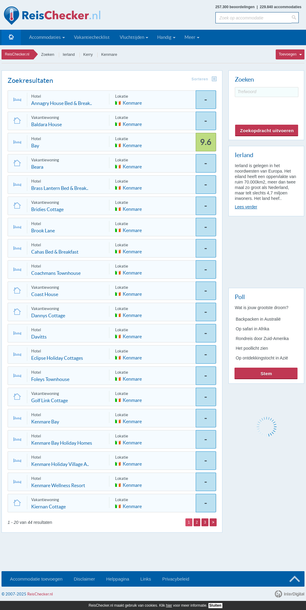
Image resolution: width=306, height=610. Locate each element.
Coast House (44, 294)
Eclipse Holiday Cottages (57, 358)
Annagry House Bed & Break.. (61, 103)
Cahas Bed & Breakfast (54, 251)
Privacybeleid (175, 578)
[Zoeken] (295, 17)
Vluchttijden (132, 37)
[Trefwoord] (266, 92)
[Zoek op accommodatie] (253, 17)
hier (169, 605)
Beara (37, 167)
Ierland (69, 54)
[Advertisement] (266, 251)
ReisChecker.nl (17, 54)
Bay (35, 145)
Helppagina (117, 578)
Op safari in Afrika (252, 328)
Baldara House (46, 124)
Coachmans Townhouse (56, 273)
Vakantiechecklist (92, 37)
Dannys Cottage (48, 315)
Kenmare (109, 54)
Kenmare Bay (45, 421)
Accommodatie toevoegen (36, 578)
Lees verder (246, 206)
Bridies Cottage (47, 209)
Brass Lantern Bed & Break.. (59, 188)
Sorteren (199, 79)
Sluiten (215, 605)
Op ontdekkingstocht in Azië (262, 358)
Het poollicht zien (252, 348)
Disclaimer (84, 578)
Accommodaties (45, 37)
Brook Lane (43, 230)
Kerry (88, 54)
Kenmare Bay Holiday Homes (61, 443)
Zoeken (47, 54)
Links (145, 578)
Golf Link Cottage (49, 400)
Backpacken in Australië (258, 319)
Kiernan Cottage (48, 506)
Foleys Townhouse (50, 379)
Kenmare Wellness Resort (58, 485)
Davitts (39, 336)
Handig (164, 37)
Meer (190, 37)
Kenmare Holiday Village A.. (60, 464)
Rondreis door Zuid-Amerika (262, 338)
